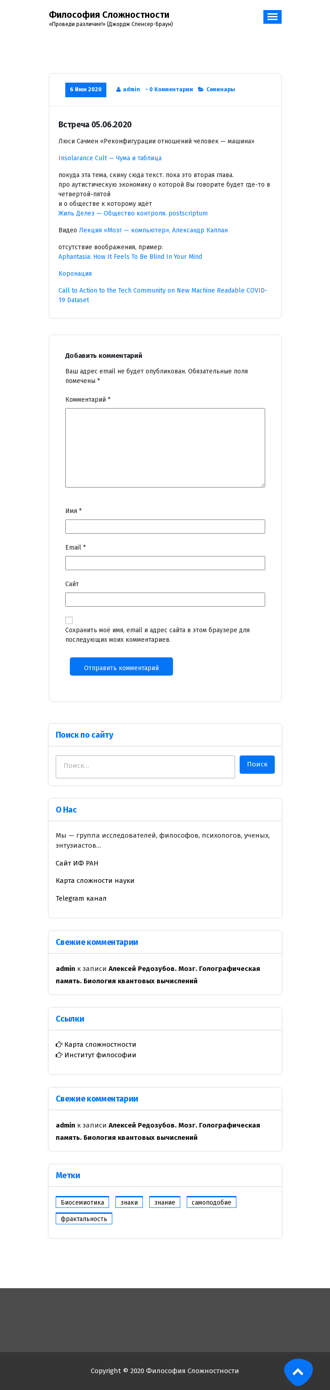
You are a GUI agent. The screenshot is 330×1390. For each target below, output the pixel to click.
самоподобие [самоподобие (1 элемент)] (211, 1202)
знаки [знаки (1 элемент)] (129, 1202)
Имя (73, 511)
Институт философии (99, 1055)
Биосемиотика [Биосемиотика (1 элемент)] (82, 1202)
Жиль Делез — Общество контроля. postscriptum (133, 213)
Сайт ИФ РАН (77, 863)
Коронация (75, 274)
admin (131, 89)
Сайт (72, 584)
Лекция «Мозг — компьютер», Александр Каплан (153, 230)
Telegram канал (81, 898)
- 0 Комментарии (169, 89)
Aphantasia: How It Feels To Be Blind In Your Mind (130, 257)
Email (75, 547)
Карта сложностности (99, 1044)
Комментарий (87, 400)
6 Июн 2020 (86, 89)
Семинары (220, 89)
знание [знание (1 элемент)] (164, 1202)
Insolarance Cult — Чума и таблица (110, 158)
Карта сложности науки (95, 880)
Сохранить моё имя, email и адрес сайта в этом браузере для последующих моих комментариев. (157, 635)
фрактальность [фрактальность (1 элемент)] (84, 1219)
